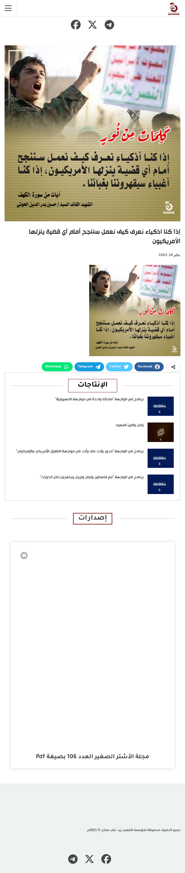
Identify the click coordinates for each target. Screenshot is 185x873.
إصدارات (92, 518)
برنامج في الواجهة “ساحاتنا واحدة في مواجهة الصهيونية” (99, 399)
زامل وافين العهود (129, 425)
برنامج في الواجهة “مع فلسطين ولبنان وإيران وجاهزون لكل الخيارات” (92, 477)
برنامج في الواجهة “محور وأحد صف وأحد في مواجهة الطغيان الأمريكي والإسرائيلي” (80, 451)
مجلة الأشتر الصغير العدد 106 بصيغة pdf (92, 757)
